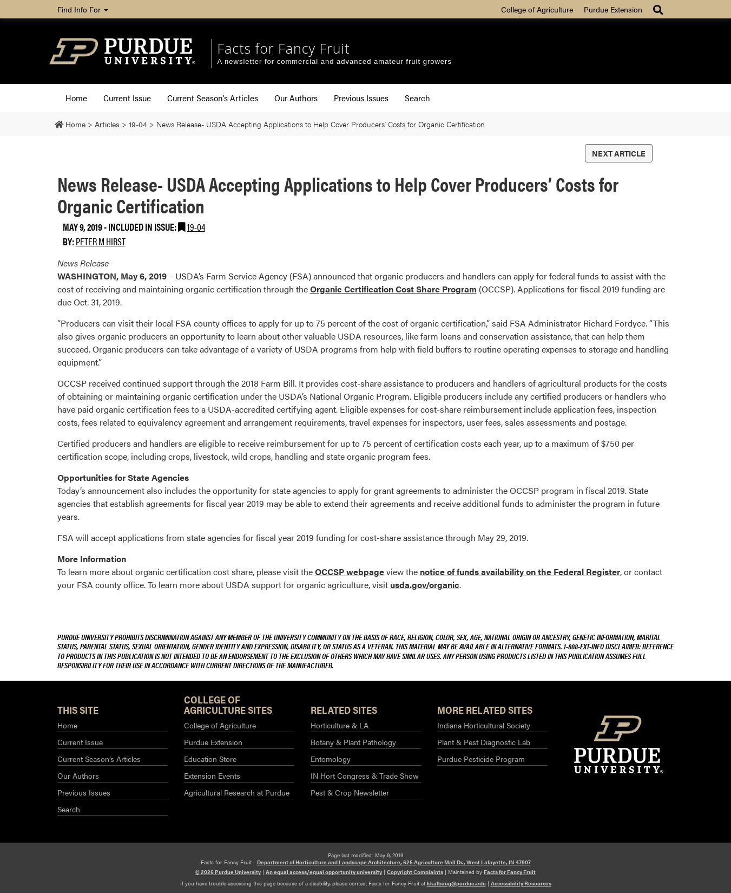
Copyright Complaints (415, 872)
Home (76, 98)
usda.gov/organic (424, 584)
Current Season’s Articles (212, 98)
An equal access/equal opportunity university (324, 872)
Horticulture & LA (339, 725)
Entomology (331, 758)
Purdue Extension (613, 9)
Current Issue (127, 98)
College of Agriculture (537, 9)
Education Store (210, 758)
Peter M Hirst (101, 241)
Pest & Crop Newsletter (350, 792)
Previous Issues (361, 98)
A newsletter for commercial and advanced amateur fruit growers (335, 61)
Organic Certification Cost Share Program (393, 289)
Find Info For (82, 9)
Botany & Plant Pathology (353, 741)
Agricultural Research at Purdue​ (236, 792)
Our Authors (296, 98)
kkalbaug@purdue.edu (456, 883)
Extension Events (212, 775)
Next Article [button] (619, 153)
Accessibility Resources (521, 883)
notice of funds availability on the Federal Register (520, 571)
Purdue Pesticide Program (481, 758)
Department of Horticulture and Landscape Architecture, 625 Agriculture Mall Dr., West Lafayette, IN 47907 (394, 862)
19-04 (196, 226)
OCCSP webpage (349, 571)
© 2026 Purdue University (228, 872)
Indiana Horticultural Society (483, 725)
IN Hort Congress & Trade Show (365, 775)
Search (417, 98)
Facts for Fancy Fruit (284, 48)
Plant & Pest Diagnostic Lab (483, 741)
